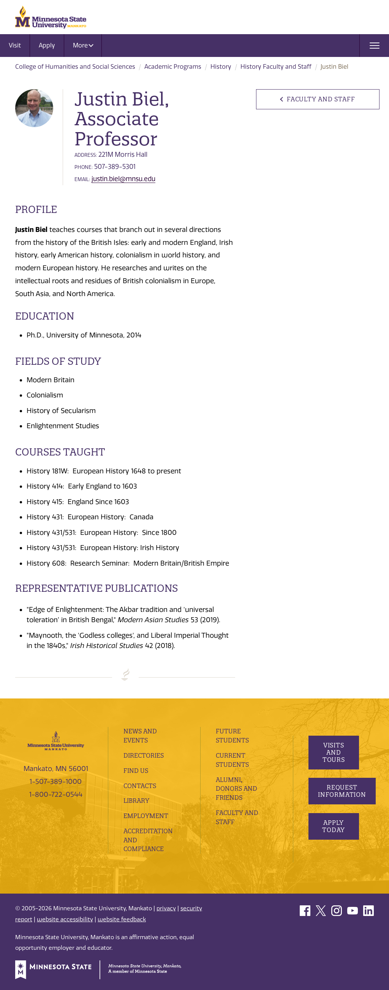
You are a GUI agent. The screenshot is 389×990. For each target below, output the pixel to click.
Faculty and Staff (321, 99)
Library (136, 800)
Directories (143, 755)
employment (145, 816)
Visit (15, 45)
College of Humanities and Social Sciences (75, 66)
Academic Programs (172, 66)
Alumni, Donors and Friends (236, 789)
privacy (166, 908)
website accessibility (65, 919)
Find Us (135, 770)
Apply (47, 45)
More (83, 45)
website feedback (122, 919)
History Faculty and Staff (276, 66)
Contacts (139, 786)
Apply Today (333, 826)
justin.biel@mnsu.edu (123, 179)
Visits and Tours (333, 752)
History (220, 66)
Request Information (342, 790)
